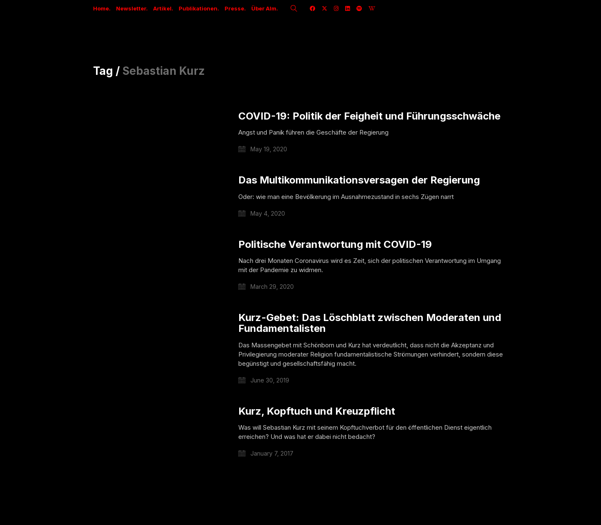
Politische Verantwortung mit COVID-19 (335, 244)
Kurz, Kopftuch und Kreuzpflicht (316, 411)
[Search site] (293, 9)
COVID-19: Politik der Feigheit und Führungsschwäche (369, 116)
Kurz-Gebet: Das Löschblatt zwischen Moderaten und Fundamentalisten (369, 323)
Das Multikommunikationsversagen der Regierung (359, 180)
